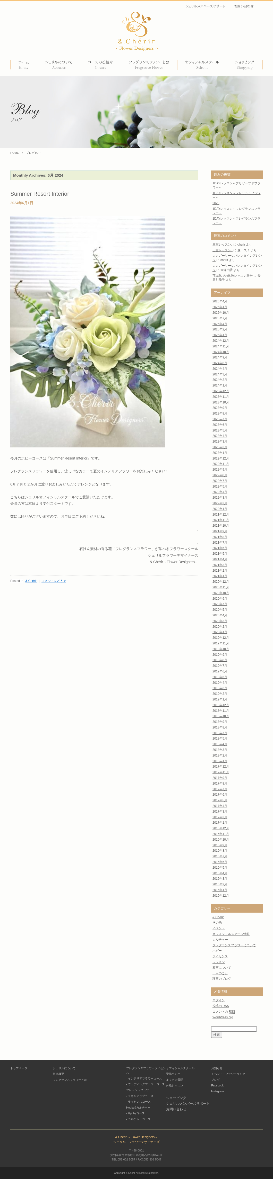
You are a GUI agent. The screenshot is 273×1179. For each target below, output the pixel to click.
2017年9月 (219, 778)
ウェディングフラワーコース (146, 1084)
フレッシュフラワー (139, 1090)
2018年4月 (219, 744)
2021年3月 (219, 565)
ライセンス (220, 956)
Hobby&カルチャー (138, 1107)
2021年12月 (220, 514)
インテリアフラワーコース (145, 1078)
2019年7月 (219, 666)
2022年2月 (219, 503)
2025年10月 (220, 312)
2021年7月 (219, 542)
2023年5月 (219, 430)
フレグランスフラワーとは (70, 1079)
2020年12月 (220, 581)
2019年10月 (220, 649)
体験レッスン (174, 1085)
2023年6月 (219, 425)
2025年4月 (219, 324)
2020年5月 (219, 609)
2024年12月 (220, 341)
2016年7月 (219, 856)
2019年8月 (219, 660)
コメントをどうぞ (53, 581)
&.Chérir (31, 581)
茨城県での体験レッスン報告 (232, 275)
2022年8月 (219, 475)
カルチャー (220, 939)
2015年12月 (220, 895)
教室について (221, 967)
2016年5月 (219, 867)
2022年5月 (219, 486)
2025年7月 (219, 318)
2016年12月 (220, 828)
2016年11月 (220, 834)
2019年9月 (219, 654)
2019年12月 (220, 638)
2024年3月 (219, 374)
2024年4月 (219, 369)
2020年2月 (219, 626)
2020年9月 (219, 598)
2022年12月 (220, 458)
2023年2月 (219, 447)
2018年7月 (219, 733)
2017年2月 (219, 817)
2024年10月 (220, 352)
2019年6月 (219, 671)
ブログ (215, 1079)
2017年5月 (219, 800)
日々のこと (220, 973)
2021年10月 (220, 525)
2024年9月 (219, 357)
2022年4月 (219, 492)
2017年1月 (219, 822)
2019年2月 (219, 694)
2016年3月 (219, 878)
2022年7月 (219, 481)
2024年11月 (220, 346)
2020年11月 (220, 587)
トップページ (18, 1068)
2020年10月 (220, 593)
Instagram (217, 1091)
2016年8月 (219, 850)
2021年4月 (219, 559)
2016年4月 (219, 873)
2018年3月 (219, 750)
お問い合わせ (176, 1109)
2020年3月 (219, 621)
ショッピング (176, 1098)
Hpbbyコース (136, 1113)
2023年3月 (219, 441)
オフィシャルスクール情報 (231, 934)
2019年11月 (220, 643)
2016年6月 (219, 862)
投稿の (220, 1006)
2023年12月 (220, 391)
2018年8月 (219, 727)
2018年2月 (219, 755)
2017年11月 (220, 772)
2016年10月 (220, 839)
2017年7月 (219, 789)
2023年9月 (219, 408)
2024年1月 (219, 385)
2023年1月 (219, 453)
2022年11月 (220, 464)
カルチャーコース (139, 1119)
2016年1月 (219, 890)
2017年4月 (219, 806)
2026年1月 (219, 307)
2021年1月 (219, 576)
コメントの (223, 1012)
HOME (14, 152)
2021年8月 (219, 537)
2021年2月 (219, 570)
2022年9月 (219, 469)
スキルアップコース (140, 1095)
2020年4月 (219, 615)
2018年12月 (220, 705)
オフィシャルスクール (180, 1068)
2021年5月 (219, 553)
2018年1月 (219, 761)
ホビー (217, 950)
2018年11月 (220, 711)
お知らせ (217, 1068)
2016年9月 (219, 845)
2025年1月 (219, 335)
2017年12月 (220, 766)
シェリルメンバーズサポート (188, 1103)
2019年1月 (219, 699)
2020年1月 (219, 632)
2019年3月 (219, 688)
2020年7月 (219, 604)
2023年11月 (220, 397)
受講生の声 (173, 1073)
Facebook (217, 1085)
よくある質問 (174, 1079)
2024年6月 (219, 363)
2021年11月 (220, 520)
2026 (215, 203)
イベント (218, 928)
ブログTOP (33, 152)
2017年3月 (219, 811)
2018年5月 (219, 738)
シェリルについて (64, 1068)
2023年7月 (219, 419)
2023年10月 (220, 402)
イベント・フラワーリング (228, 1073)
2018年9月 (219, 722)
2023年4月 (219, 436)
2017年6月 (219, 794)
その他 (217, 922)
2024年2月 (219, 380)
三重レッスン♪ (222, 244)
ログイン (218, 1000)
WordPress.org (222, 1017)
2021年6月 (219, 548)
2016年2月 (219, 884)
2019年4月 (219, 683)
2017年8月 (219, 783)
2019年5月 (219, 677)
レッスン (218, 962)
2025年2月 (219, 329)
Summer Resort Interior (39, 194)
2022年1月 (219, 509)
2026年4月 (219, 301)
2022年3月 (219, 497)
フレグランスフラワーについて (234, 945)
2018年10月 (220, 716)
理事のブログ (221, 978)
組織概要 (58, 1073)
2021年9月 (219, 531)
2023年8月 (219, 413)
